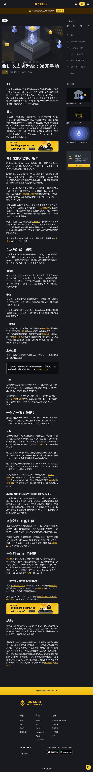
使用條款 (48, 662)
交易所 (38, 720)
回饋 (53, 736)
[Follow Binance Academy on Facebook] (21, 748)
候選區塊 (45, 334)
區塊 (24, 331)
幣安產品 (53, 585)
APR (30, 573)
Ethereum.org (42, 369)
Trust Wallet (40, 740)
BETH (9, 559)
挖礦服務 (41, 588)
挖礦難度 (36, 222)
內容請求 (55, 732)
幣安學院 (10, 483)
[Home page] (40, 4)
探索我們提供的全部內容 (46, 691)
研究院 (38, 736)
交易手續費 (17, 337)
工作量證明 (45, 208)
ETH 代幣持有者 (18, 585)
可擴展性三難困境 (29, 194)
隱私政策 (55, 724)
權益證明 (46, 328)
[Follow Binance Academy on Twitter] (24, 747)
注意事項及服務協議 (59, 720)
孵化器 (38, 728)
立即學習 (60, 11)
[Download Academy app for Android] (66, 752)
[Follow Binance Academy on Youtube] (31, 747)
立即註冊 (79, 166)
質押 (21, 399)
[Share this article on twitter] (67, 26)
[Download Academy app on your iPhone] (53, 752)
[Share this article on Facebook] (74, 26)
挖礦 (15, 399)
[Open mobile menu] (88, 4)
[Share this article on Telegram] (81, 26)
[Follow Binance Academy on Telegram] (28, 747)
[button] (88, 4)
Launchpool (40, 732)
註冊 (82, 4)
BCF (37, 724)
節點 (42, 444)
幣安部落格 (51, 480)
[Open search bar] (75, 4)
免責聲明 (55, 728)
